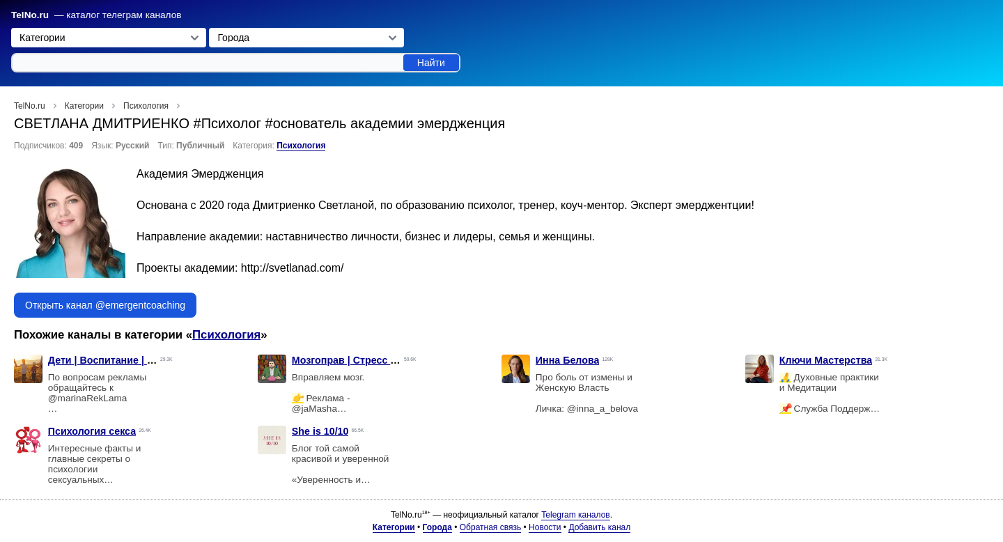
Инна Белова (568, 360)
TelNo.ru (30, 15)
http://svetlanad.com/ (292, 268)
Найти (431, 62)
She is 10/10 (320, 431)
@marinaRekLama (87, 398)
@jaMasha (314, 408)
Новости (545, 527)
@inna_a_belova (602, 408)
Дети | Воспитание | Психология (126, 360)
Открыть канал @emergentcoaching (105, 305)
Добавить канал (599, 527)
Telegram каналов (575, 515)
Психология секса (92, 431)
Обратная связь (490, 527)
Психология (301, 145)
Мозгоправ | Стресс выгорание (368, 360)
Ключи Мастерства (825, 360)
